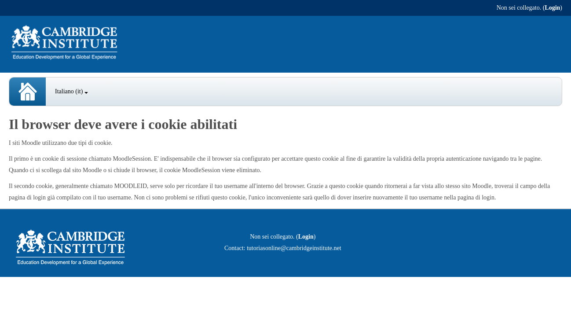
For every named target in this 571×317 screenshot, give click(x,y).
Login (552, 7)
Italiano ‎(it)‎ (71, 91)
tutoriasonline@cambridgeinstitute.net (294, 248)
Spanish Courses (27, 91)
